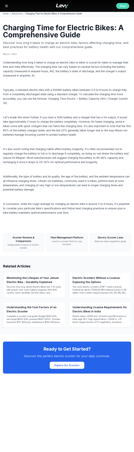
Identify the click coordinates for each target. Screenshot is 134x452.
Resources (17, 13)
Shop (123, 5)
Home (6, 13)
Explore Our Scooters (67, 365)
